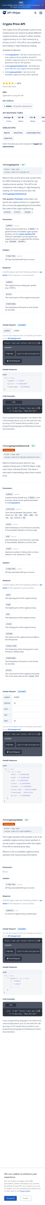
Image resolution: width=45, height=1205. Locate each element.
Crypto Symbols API (27, 234)
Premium (18, 199)
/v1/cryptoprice (12, 54)
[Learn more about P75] (34, 117)
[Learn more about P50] (22, 117)
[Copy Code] (39, 342)
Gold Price (8, 138)
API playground (14, 338)
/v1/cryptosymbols (13, 72)
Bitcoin (7, 133)
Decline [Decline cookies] (26, 1198)
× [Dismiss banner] (42, 4)
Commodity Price (33, 133)
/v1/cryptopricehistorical (16, 66)
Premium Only (9, 449)
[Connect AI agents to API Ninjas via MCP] (22, 5)
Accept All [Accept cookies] (10, 1198)
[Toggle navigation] (41, 13)
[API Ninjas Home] (10, 12)
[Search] (35, 13)
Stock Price (18, 133)
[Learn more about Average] (12, 117)
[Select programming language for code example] (13, 401)
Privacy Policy (25, 1191)
